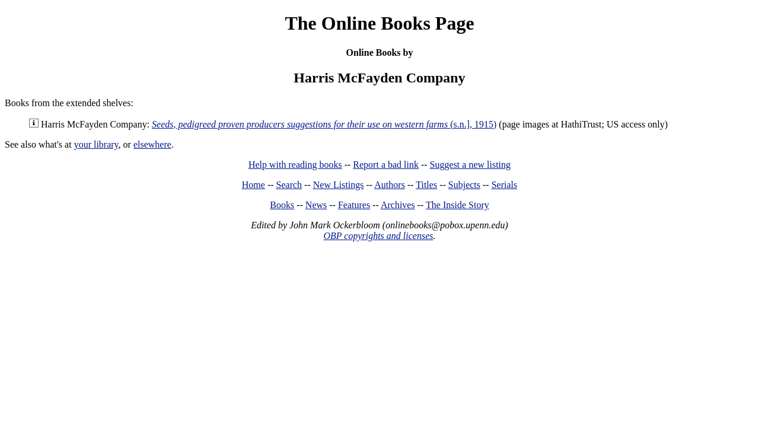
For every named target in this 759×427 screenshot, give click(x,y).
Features (354, 205)
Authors (389, 185)
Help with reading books (295, 165)
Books (282, 205)
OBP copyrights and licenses (378, 236)
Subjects (464, 185)
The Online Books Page (379, 23)
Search (289, 185)
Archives (398, 205)
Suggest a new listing (470, 165)
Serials (505, 185)
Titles (426, 185)
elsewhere (152, 144)
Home (253, 185)
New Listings (338, 185)
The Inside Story (457, 205)
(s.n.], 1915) (324, 124)
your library (96, 144)
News (316, 205)
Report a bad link (386, 165)
